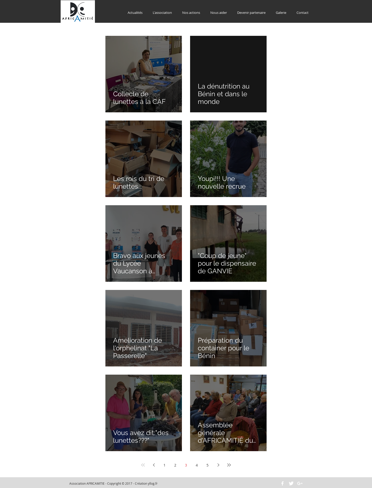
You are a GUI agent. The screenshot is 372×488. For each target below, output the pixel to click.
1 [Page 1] (164, 465)
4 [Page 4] (197, 465)
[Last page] (229, 465)
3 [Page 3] (186, 465)
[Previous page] (153, 465)
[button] (162, 13)
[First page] (143, 465)
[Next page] (218, 465)
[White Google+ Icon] (300, 483)
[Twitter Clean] (291, 483)
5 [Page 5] (207, 465)
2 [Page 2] (175, 465)
